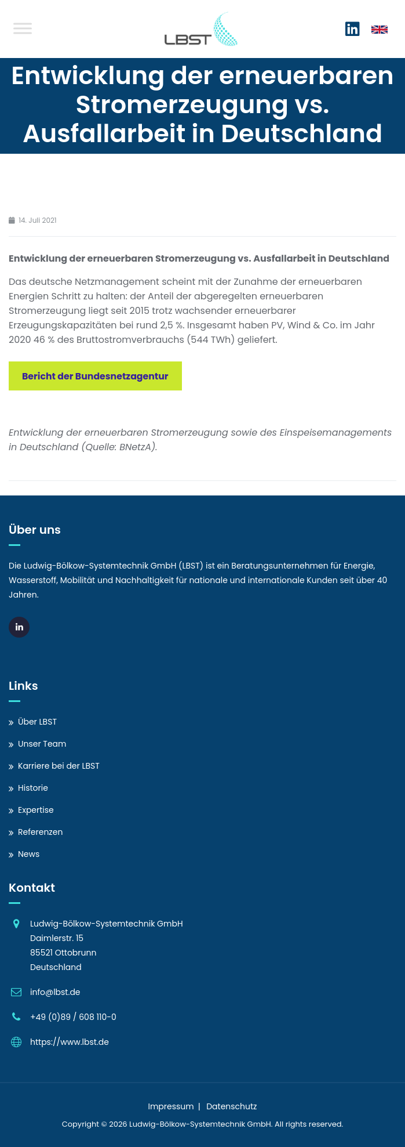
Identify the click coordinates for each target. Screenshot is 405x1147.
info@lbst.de (55, 992)
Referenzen (40, 832)
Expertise (36, 810)
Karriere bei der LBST (59, 766)
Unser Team (42, 744)
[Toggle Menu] (22, 28)
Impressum (171, 1106)
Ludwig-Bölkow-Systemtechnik (187, 1124)
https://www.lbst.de (69, 1042)
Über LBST (37, 722)
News (28, 854)
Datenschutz (231, 1106)
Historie (33, 788)
